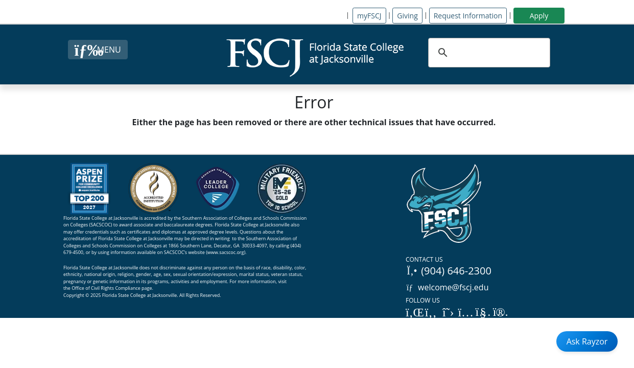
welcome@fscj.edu (447, 287)
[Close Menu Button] (98, 49)
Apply (539, 15)
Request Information (468, 15)
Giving (407, 15)
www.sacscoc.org (225, 252)
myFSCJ (369, 15)
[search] (487, 53)
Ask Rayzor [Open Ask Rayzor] (587, 341)
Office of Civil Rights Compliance (106, 288)
